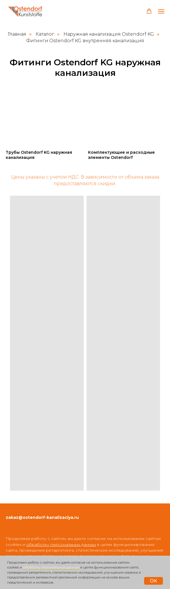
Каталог (45, 34)
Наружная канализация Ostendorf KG (109, 34)
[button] (149, 11)
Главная (17, 34)
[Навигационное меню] (161, 11)
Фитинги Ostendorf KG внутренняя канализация (85, 40)
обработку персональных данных (51, 567)
